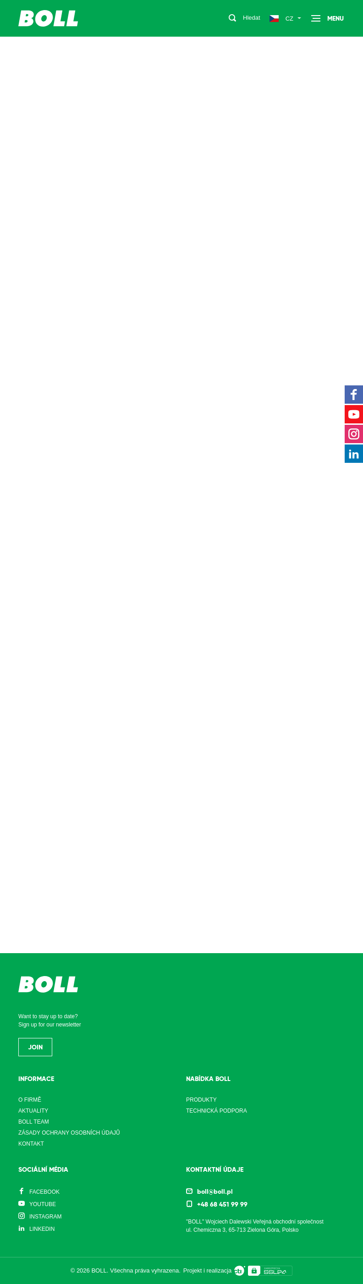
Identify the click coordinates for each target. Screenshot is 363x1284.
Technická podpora (216, 1111)
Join (35, 1047)
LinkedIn (42, 1229)
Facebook (44, 1192)
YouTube (42, 1204)
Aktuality (33, 1111)
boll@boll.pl (215, 1191)
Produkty (201, 1100)
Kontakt (31, 1144)
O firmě (29, 1100)
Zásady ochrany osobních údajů (69, 1133)
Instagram (45, 1216)
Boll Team (33, 1122)
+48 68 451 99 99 (222, 1204)
